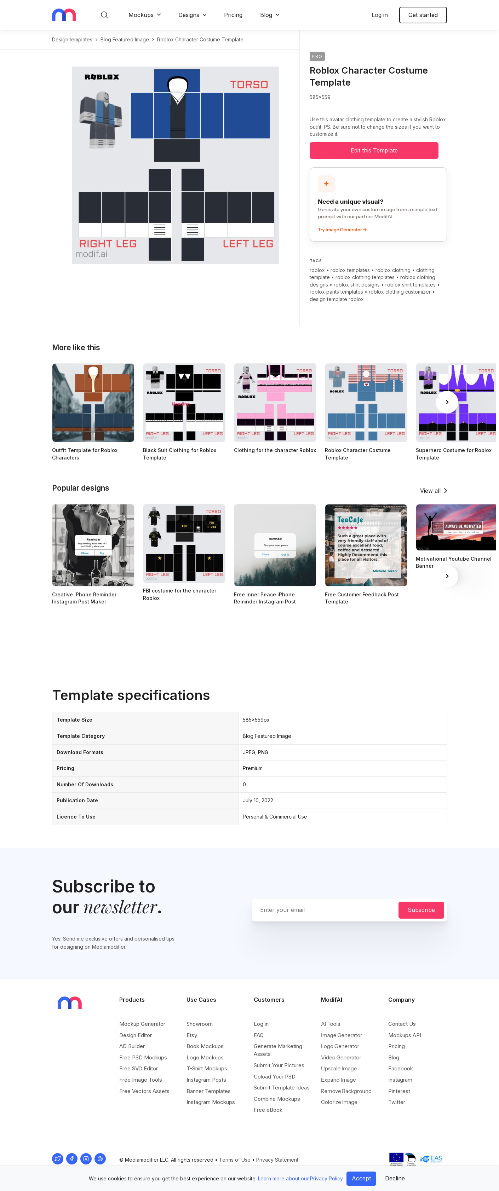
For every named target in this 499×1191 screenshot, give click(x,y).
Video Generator (341, 1057)
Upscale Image (339, 1068)
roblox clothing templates (365, 277)
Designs (188, 14)
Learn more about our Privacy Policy (300, 1178)
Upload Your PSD (275, 1076)
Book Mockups (205, 1046)
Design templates (72, 39)
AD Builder (132, 1046)
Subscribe (421, 909)
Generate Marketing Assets (278, 1050)
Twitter (396, 1102)
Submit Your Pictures (279, 1065)
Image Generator (341, 1035)
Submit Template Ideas (282, 1087)
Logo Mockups (205, 1057)
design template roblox (337, 299)
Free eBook (268, 1109)
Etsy (192, 1035)
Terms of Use (235, 1160)
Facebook (400, 1068)
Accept (361, 1178)
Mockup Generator (142, 1024)
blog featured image (125, 39)
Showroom (200, 1024)
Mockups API (404, 1035)
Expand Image (338, 1079)
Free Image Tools (140, 1079)
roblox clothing (393, 270)
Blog (266, 14)
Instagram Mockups (211, 1102)
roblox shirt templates (410, 285)
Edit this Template (374, 150)
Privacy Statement (277, 1160)
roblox (317, 270)
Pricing (233, 14)
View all (430, 490)
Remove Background (346, 1091)
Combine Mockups (277, 1098)
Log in (380, 14)
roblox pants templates (336, 292)
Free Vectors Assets (144, 1091)
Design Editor (135, 1035)
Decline (395, 1178)
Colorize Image (339, 1102)
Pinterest (399, 1091)
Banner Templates (209, 1091)
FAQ (259, 1035)
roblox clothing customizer (400, 292)
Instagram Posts (206, 1079)
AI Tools (330, 1024)
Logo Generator (340, 1046)
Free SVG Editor (138, 1068)
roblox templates (350, 270)
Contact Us (402, 1024)
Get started (423, 14)
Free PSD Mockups (143, 1057)
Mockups (141, 14)
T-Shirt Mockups (207, 1068)
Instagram (400, 1079)
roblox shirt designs (357, 285)
